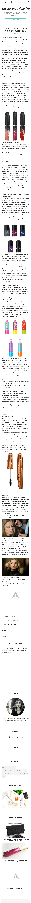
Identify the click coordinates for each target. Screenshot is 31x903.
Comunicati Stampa (12, 628)
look (3, 776)
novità (23, 628)
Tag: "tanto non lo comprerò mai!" (16, 888)
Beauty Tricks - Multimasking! (15, 810)
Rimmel (4, 630)
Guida (4, 773)
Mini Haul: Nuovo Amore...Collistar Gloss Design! (16, 861)
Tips (15, 773)
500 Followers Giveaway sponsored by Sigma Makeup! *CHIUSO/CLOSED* (16, 840)
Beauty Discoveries (8, 767)
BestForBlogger (25, 900)
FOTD (24, 770)
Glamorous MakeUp (15, 8)
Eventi (19, 770)
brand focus (23, 773)
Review (10, 773)
